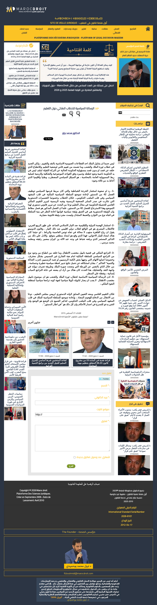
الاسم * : (105, 385)
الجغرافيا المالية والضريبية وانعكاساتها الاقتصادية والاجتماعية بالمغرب (23, 70)
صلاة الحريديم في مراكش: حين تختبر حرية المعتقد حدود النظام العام (135, 53)
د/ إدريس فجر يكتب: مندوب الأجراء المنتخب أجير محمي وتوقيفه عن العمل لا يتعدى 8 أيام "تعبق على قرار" (134, 413)
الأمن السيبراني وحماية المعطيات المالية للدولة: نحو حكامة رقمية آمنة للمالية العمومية (15, 312)
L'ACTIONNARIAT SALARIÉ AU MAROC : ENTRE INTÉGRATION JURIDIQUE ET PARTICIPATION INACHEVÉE (15, 116)
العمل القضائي (116, 31)
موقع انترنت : (103, 409)
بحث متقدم (134, 117)
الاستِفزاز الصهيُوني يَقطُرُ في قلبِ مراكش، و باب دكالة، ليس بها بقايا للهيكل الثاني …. (22, 84)
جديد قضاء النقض (24, 31)
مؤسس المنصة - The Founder (78, 531)
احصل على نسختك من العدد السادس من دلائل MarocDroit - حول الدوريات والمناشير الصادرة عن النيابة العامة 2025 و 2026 (22, 53)
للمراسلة (39, 29)
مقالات (105, 29)
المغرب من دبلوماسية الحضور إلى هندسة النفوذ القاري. (15, 339)
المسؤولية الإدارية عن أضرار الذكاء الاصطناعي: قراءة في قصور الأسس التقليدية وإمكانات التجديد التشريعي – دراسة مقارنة (134, 238)
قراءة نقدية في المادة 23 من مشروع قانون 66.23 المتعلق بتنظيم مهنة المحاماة (23, 77)
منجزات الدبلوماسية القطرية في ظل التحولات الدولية (134, 373)
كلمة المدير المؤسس (135, 46)
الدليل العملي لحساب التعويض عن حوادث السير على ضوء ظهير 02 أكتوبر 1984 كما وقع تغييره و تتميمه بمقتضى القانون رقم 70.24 (134, 304)
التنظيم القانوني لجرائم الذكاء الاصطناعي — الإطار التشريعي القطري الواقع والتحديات (134, 170)
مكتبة (94, 29)
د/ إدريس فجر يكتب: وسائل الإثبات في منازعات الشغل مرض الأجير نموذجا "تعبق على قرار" (134, 448)
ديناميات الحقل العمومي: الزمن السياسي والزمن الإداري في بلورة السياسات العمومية (15, 399)
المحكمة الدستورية (15, 258)
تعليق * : (105, 421)
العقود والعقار (54, 29)
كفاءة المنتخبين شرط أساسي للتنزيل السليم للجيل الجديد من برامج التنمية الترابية (22, 62)
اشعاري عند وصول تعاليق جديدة (93, 457)
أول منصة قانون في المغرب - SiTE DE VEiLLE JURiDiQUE (78, 23)
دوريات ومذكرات (70, 29)
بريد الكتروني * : (102, 397)
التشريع (133, 29)
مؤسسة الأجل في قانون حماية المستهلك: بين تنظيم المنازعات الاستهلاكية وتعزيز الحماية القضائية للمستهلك (134, 340)
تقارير (84, 29)
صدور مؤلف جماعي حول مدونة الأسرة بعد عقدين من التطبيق (23, 91)
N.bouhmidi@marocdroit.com (78, 573)
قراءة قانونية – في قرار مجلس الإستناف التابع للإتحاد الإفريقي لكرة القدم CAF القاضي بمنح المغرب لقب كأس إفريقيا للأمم (15, 368)
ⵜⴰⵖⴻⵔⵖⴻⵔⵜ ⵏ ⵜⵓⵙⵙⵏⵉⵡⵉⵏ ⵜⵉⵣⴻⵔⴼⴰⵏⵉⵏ (78, 18)
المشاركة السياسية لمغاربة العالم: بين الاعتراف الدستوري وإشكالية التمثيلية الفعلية (15, 282)
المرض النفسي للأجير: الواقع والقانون (134, 271)
